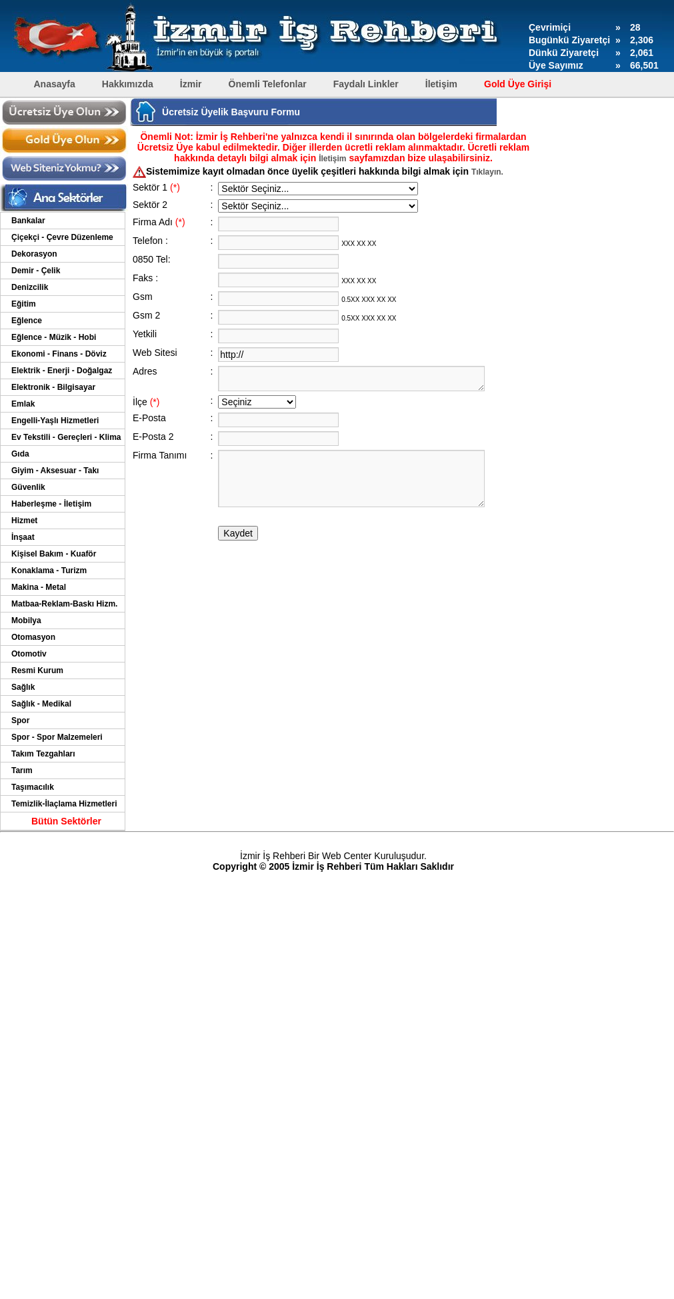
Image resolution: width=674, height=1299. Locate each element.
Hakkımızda (127, 84)
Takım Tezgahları (43, 753)
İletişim (441, 84)
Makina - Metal (38, 587)
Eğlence (26, 320)
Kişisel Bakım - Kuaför (53, 554)
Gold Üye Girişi (517, 84)
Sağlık (23, 687)
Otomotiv (29, 653)
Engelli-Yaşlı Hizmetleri (55, 420)
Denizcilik (29, 287)
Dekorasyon (34, 254)
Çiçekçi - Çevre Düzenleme (62, 237)
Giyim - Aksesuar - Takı (55, 470)
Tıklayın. (487, 172)
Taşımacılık (32, 787)
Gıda (20, 454)
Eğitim (23, 304)
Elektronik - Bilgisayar (53, 387)
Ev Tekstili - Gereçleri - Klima (66, 437)
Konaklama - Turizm (49, 570)
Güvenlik (28, 487)
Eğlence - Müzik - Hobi (53, 337)
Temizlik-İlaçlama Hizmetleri (64, 803)
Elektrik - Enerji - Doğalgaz (61, 370)
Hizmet (24, 520)
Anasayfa (54, 84)
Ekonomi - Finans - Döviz (59, 354)
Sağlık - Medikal (41, 703)
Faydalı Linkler (366, 84)
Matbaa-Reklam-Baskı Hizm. (64, 604)
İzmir (191, 84)
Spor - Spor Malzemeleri (57, 737)
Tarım (22, 770)
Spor (20, 720)
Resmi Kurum (37, 670)
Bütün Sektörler (66, 821)
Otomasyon (33, 637)
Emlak (23, 404)
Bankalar (28, 220)
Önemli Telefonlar (268, 84)
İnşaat (23, 537)
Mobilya (26, 620)
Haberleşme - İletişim (51, 504)
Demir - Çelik (35, 270)
